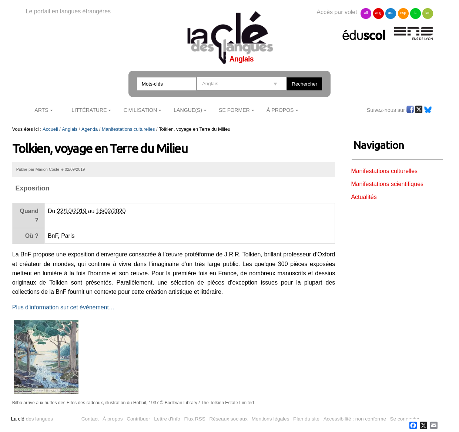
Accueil (50, 129)
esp (403, 13)
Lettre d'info (167, 419)
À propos (113, 419)
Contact (90, 419)
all (366, 13)
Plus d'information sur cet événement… (63, 307)
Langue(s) (188, 110)
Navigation (379, 145)
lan (427, 13)
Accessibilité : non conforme (355, 419)
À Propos (280, 110)
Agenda (89, 129)
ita (415, 13)
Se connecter (405, 419)
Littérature (89, 110)
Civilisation (140, 110)
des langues (32, 419)
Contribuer (138, 419)
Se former (234, 110)
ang (378, 13)
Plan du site (306, 419)
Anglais (69, 129)
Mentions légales (270, 419)
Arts (41, 110)
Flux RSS (194, 419)
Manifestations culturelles (128, 129)
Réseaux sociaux (228, 419)
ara (390, 13)
